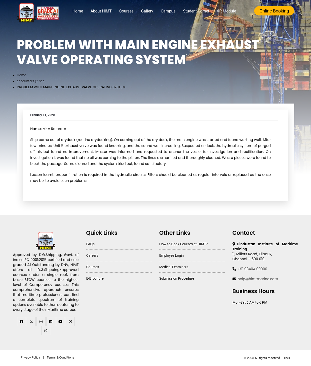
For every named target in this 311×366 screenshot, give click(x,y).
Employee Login (171, 255)
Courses (126, 11)
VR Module (226, 11)
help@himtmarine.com (258, 278)
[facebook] (21, 321)
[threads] (70, 321)
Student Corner (196, 11)
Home (77, 11)
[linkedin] (50, 321)
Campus (168, 11)
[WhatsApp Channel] (45, 330)
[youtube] (60, 321)
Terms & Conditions (60, 357)
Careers (92, 255)
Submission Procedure (176, 278)
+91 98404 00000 (252, 268)
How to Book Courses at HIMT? (183, 244)
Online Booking (274, 10)
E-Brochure (95, 278)
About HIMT (101, 11)
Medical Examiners (173, 267)
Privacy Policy (30, 357)
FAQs (90, 244)
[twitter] (31, 321)
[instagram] (41, 321)
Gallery (147, 11)
